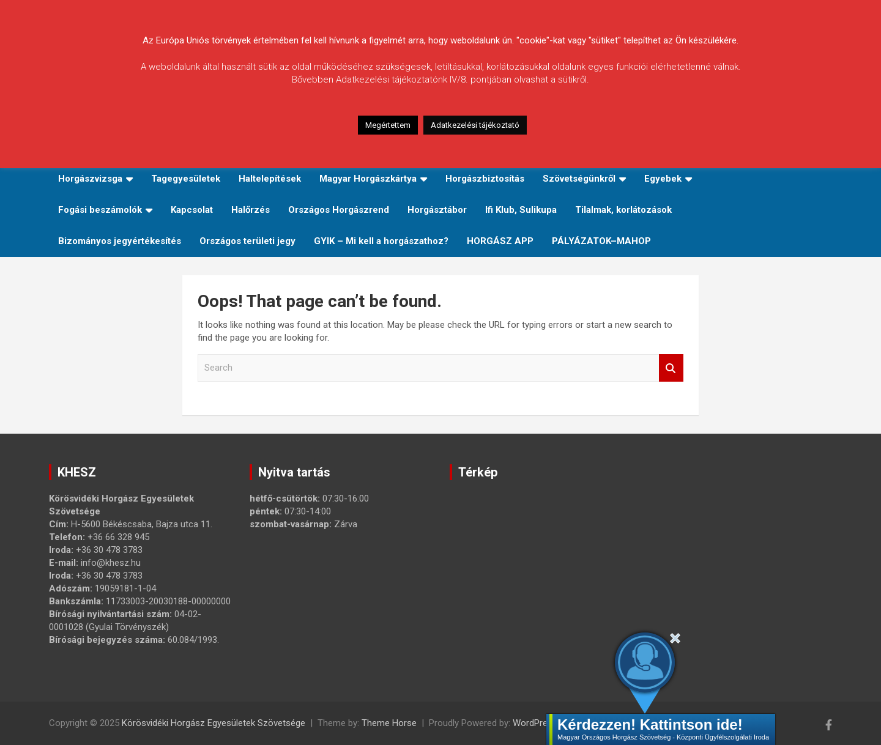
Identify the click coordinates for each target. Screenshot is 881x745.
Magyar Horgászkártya (368, 178)
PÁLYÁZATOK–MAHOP (601, 240)
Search (671, 368)
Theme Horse (389, 722)
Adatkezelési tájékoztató (475, 125)
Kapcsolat (192, 209)
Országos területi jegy (247, 240)
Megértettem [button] (388, 125)
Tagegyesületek (185, 178)
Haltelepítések (270, 178)
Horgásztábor (437, 209)
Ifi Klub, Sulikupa (521, 209)
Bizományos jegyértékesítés (119, 240)
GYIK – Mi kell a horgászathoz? (381, 240)
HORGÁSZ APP (500, 240)
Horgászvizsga (90, 178)
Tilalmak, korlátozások (623, 209)
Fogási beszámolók (100, 209)
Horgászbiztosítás (484, 178)
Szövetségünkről (579, 178)
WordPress (535, 722)
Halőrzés (250, 209)
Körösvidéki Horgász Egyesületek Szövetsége (213, 722)
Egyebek (663, 178)
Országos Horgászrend (338, 209)
